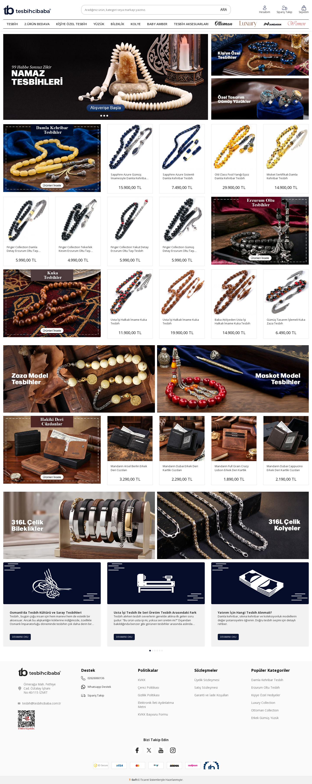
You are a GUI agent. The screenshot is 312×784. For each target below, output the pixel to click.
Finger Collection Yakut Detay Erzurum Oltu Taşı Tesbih (130, 249)
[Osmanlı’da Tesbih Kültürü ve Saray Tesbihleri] (52, 583)
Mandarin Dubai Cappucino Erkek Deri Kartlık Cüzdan (285, 468)
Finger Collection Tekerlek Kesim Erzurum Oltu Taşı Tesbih (75, 249)
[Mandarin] (52, 450)
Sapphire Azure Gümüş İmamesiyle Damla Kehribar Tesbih (129, 176)
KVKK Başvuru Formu (153, 714)
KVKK (141, 680)
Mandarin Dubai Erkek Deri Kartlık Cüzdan (180, 468)
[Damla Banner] (52, 158)
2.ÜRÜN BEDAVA (37, 24)
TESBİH (12, 24)
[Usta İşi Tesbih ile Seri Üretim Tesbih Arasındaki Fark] (156, 583)
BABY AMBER (157, 24)
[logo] (27, 9)
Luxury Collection (263, 703)
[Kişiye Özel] (260, 55)
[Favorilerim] (264, 9)
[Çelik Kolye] (233, 525)
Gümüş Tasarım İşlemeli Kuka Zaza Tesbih (286, 321)
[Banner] (260, 231)
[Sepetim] (304, 9)
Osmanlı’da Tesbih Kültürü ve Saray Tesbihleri (45, 613)
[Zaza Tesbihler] (79, 379)
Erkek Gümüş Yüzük (265, 718)
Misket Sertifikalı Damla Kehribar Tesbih (282, 176)
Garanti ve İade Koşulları (211, 695)
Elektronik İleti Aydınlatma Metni (156, 705)
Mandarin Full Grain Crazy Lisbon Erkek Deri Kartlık (232, 468)
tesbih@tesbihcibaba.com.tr (41, 703)
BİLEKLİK (117, 24)
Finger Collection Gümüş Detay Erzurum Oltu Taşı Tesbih (178, 249)
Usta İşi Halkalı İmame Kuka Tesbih (129, 321)
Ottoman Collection (265, 710)
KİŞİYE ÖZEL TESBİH (71, 24)
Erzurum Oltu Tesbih (265, 687)
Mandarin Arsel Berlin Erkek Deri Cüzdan (129, 468)
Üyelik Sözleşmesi (206, 680)
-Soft (133, 780)
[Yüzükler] (260, 99)
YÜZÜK (98, 24)
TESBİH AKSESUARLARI (191, 24)
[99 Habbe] (105, 77)
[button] (101, 116)
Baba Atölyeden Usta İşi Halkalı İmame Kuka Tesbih (232, 321)
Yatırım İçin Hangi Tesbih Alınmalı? (245, 613)
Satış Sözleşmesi (206, 687)
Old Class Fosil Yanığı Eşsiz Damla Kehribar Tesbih (232, 176)
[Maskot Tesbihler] (233, 379)
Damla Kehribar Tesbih (267, 680)
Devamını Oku (21, 636)
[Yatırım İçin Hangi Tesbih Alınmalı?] (260, 583)
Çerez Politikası (148, 687)
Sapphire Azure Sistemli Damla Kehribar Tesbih (178, 176)
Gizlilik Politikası (148, 695)
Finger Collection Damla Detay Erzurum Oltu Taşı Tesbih (22, 249)
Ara (221, 9)
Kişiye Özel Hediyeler (265, 695)
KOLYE (136, 24)
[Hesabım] (284, 9)
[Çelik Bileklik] (79, 525)
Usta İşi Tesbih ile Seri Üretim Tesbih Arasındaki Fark (155, 613)
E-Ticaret (143, 780)
